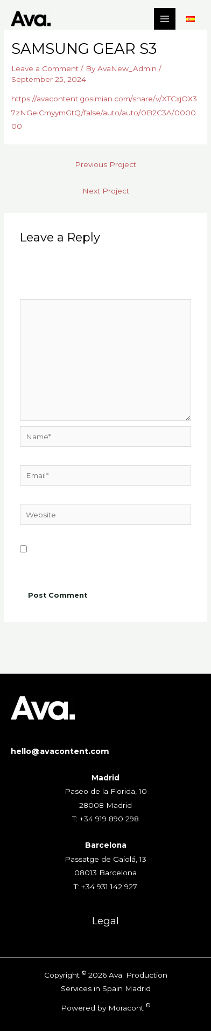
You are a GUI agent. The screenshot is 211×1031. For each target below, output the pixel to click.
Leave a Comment (45, 68)
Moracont (126, 1008)
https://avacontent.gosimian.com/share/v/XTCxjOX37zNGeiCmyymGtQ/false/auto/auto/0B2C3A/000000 (104, 112)
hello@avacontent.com (60, 751)
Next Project (105, 190)
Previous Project (105, 164)
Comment (40, 291)
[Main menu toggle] (165, 19)
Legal (105, 921)
